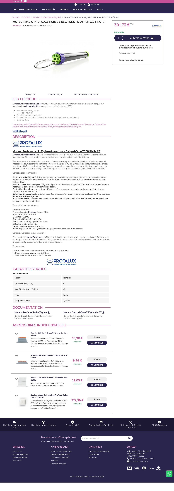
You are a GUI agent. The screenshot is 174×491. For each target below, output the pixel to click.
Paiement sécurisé (58, 472)
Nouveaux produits (20, 463)
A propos (54, 469)
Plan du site (17, 469)
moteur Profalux (33, 245)
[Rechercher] (82, 8)
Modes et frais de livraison (61, 460)
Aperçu (97, 345)
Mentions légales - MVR (60, 463)
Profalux (32, 220)
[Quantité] (118, 46)
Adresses (93, 466)
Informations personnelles (99, 460)
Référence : (17, 34)
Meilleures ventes (20, 466)
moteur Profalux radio (25, 163)
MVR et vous (95, 455)
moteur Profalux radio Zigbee (28, 112)
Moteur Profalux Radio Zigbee (32, 320)
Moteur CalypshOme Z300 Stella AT (84, 320)
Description (30, 103)
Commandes (94, 463)
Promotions (17, 460)
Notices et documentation (86, 103)
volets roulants (31, 114)
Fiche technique (55, 103)
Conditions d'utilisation (60, 466)
